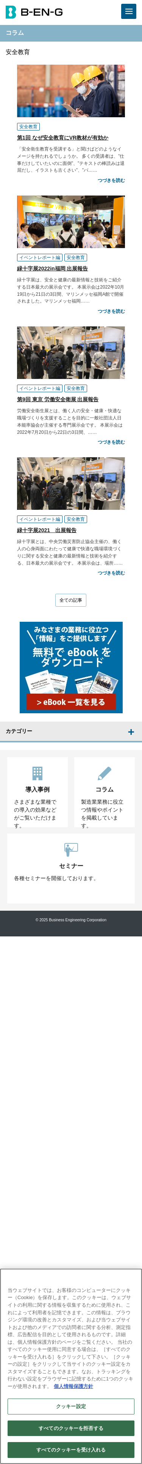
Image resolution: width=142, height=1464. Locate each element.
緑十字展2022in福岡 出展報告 (52, 268)
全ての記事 (70, 600)
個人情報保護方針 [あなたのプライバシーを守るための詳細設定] (73, 1386)
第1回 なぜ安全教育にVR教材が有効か (62, 138)
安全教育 (28, 126)
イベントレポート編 (39, 257)
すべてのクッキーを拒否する (71, 1428)
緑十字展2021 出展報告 (46, 530)
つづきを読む (111, 180)
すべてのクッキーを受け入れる (71, 1450)
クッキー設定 (71, 1406)
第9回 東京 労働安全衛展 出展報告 (57, 399)
